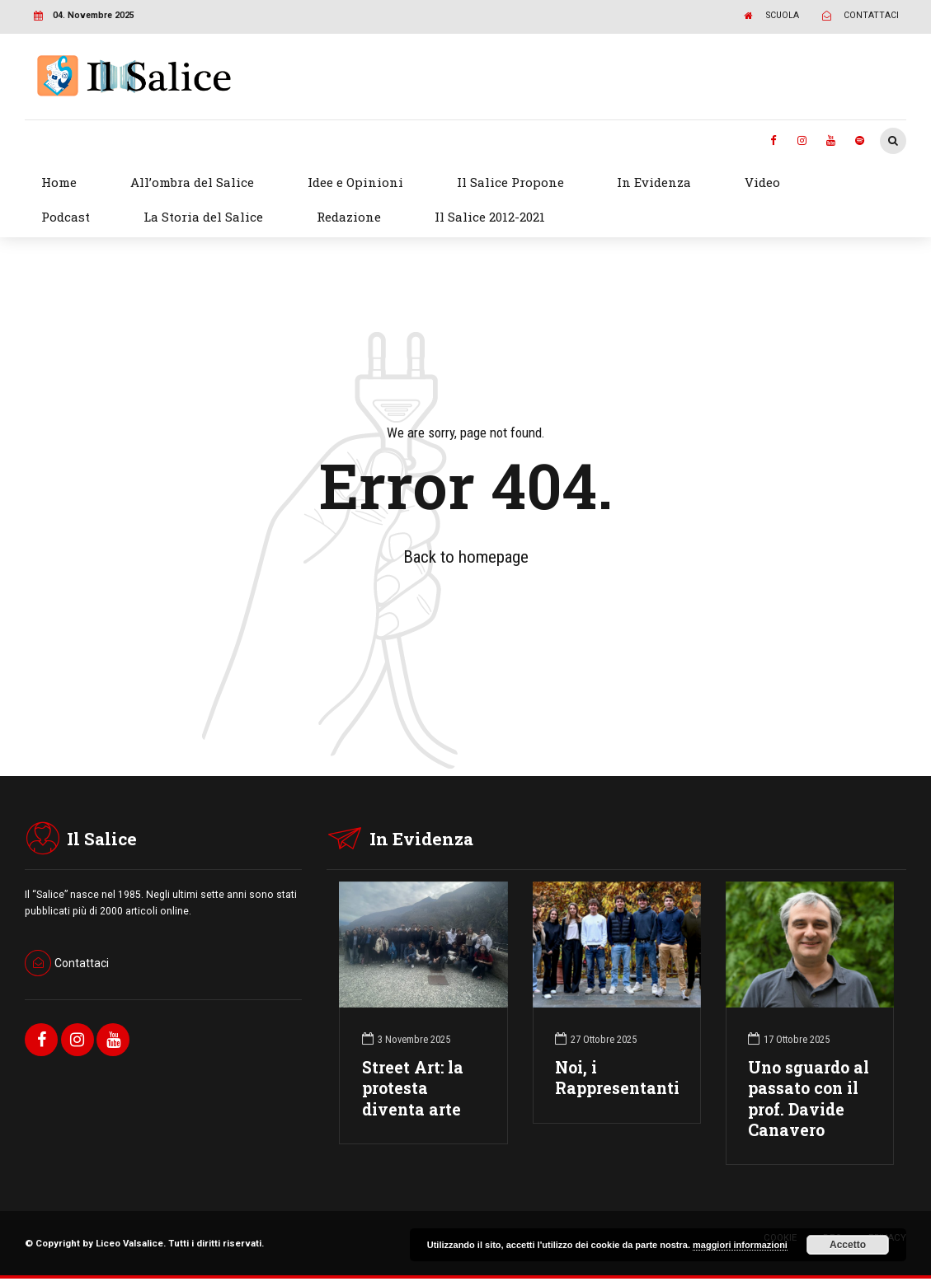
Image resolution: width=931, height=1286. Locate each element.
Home (59, 182)
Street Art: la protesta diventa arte (412, 1088)
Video (762, 182)
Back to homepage (466, 557)
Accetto (848, 1245)
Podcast (65, 216)
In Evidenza (654, 182)
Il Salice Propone (510, 182)
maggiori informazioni (740, 1245)
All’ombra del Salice (192, 182)
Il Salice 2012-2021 (490, 216)
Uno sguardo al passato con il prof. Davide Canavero (808, 1098)
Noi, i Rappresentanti (617, 1077)
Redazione (349, 216)
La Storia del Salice (203, 216)
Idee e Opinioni (355, 182)
